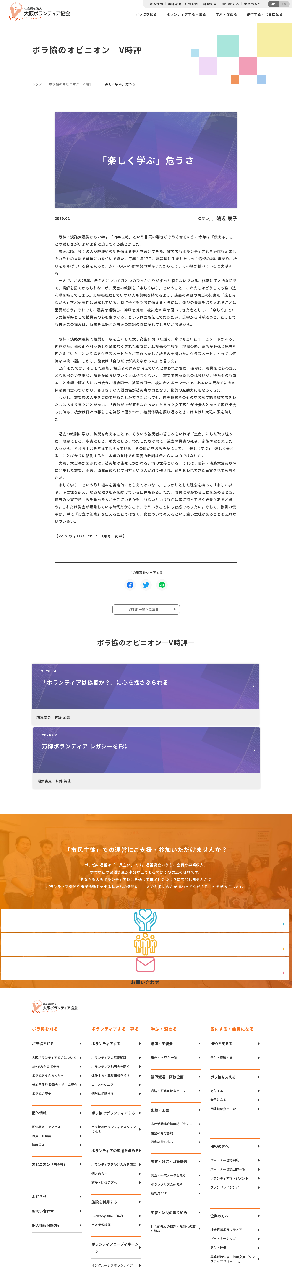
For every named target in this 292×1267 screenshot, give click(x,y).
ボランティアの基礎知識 (108, 994)
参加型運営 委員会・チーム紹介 (54, 1021)
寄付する (216, 1028)
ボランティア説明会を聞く (110, 1003)
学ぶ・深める (226, 14)
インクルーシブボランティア (112, 1202)
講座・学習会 (162, 980)
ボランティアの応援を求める (115, 1087)
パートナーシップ (223, 1175)
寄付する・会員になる (265, 14)
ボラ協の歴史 (41, 1030)
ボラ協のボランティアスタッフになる (113, 1066)
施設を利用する (104, 1138)
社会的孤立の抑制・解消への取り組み (173, 1165)
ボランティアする (105, 980)
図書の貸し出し (162, 1079)
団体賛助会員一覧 (223, 1046)
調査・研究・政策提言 (169, 1098)
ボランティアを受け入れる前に (113, 1101)
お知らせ (39, 1133)
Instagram (244, 1247)
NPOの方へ (230, 4)
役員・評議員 (41, 1073)
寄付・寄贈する (221, 994)
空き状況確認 (101, 1162)
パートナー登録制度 (224, 1097)
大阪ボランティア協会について (54, 994)
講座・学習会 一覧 (164, 994)
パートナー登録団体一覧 (227, 1106)
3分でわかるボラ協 (45, 1003)
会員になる (218, 1036)
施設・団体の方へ (104, 1119)
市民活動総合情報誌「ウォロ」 (173, 1061)
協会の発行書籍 (162, 1070)
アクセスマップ (156, 1232)
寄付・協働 (218, 1184)
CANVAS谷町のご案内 (107, 1152)
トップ (37, 84)
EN (284, 4)
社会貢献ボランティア (226, 1166)
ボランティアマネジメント (229, 1115)
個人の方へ (99, 1110)
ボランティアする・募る (186, 14)
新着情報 (156, 4)
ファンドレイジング (224, 1124)
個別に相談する (102, 1030)
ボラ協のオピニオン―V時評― (72, 84)
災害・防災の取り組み (169, 1149)
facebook (244, 1236)
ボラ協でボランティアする (113, 1049)
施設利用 (210, 4)
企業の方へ (252, 4)
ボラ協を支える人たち (48, 1012)
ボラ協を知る (146, 14)
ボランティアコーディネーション (114, 1184)
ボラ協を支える (223, 1013)
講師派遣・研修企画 (183, 4)
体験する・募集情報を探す (110, 1012)
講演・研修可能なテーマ (168, 1028)
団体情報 (39, 1049)
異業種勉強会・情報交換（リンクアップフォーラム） (232, 1196)
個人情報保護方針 (46, 1162)
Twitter (243, 1225)
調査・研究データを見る (168, 1112)
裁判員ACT (159, 1130)
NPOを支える (221, 980)
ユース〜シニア (102, 1021)
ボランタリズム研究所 (167, 1121)
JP (273, 4)
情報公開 (38, 1082)
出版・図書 (160, 1046)
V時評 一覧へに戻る (145, 610)
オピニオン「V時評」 (49, 1101)
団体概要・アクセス (46, 1064)
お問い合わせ (43, 1147)
